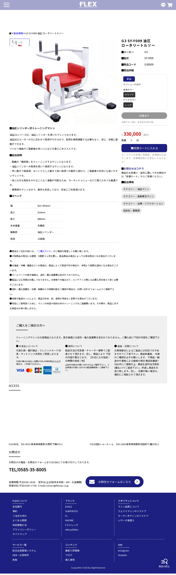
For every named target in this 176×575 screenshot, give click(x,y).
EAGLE (68, 508)
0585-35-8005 (32, 471)
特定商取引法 (20, 526)
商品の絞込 (164, 563)
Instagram (123, 552)
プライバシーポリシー (24, 531)
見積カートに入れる (144, 148)
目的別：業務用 (131, 210)
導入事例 (70, 561)
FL (66, 517)
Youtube (122, 556)
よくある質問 (20, 521)
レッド (128, 105)
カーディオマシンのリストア (133, 517)
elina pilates (71, 531)
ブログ (68, 556)
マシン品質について (128, 508)
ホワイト (129, 94)
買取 (15, 561)
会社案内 (17, 508)
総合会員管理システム (24, 552)
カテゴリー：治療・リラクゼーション (143, 203)
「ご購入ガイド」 (44, 252)
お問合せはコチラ (134, 168)
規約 (15, 512)
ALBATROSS (71, 512)
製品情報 (18, 33)
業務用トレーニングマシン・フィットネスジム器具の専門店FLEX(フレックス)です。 (88, 5)
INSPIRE (69, 521)
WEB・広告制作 (21, 556)
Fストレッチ (71, 526)
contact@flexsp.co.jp (57, 487)
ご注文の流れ (20, 517)
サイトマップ (20, 535)
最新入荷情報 (72, 552)
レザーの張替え (126, 521)
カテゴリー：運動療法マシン (138, 196)
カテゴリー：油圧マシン (136, 189)
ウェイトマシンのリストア (132, 512)
